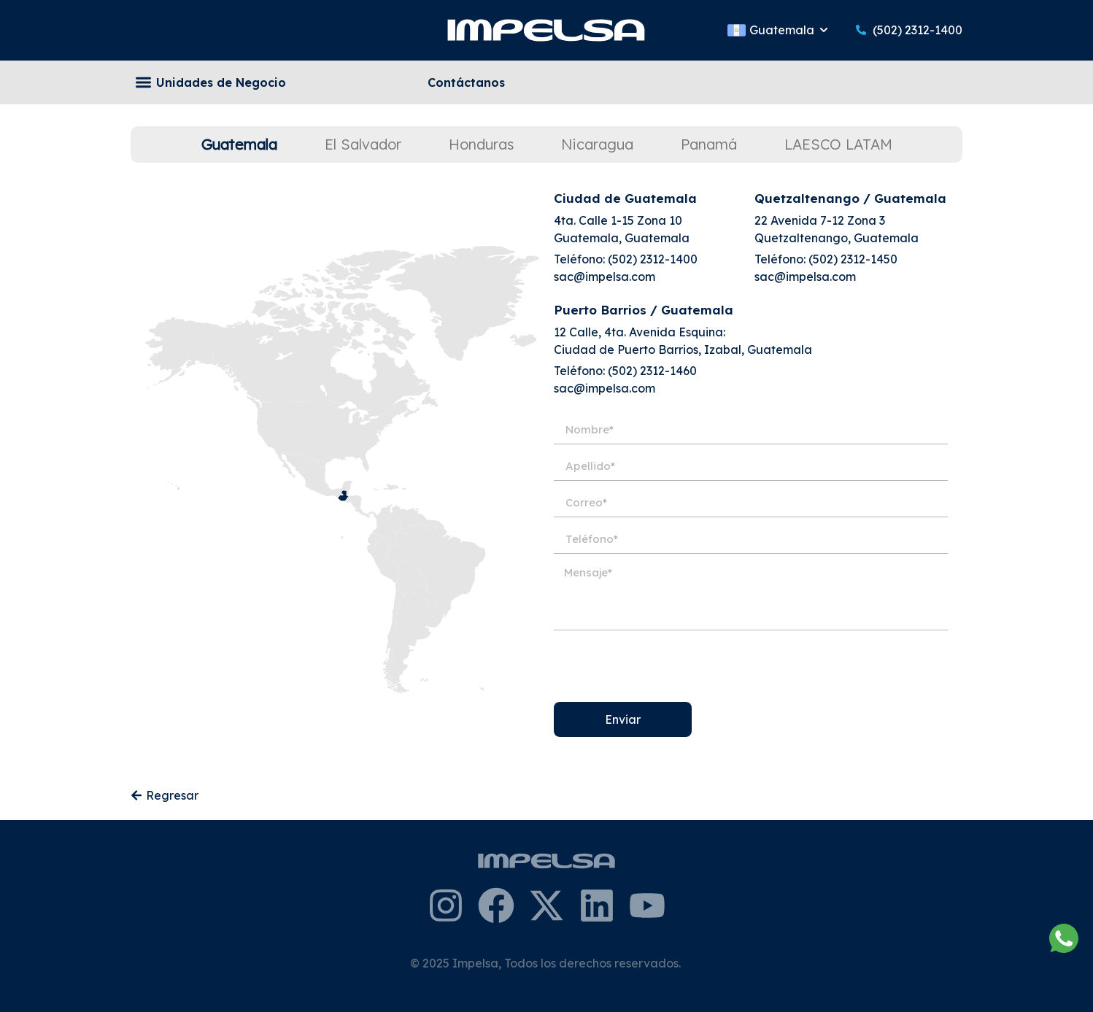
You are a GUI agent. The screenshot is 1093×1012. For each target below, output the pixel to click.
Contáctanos (466, 82)
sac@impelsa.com (604, 276)
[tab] (239, 144)
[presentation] (665, 666)
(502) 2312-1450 (852, 259)
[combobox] (736, 82)
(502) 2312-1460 (652, 370)
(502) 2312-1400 (653, 259)
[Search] (948, 82)
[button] (143, 83)
